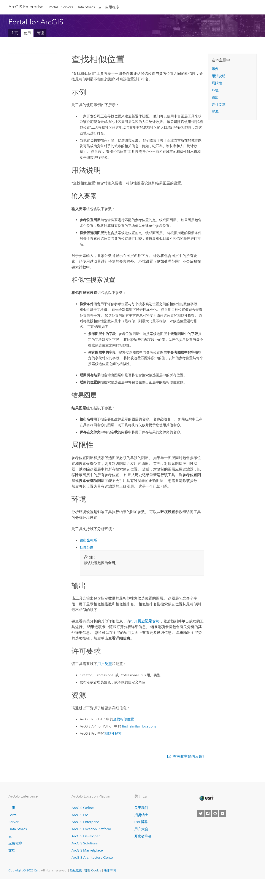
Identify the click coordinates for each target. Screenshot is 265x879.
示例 (215, 69)
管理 (40, 33)
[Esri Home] (206, 798)
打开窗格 (145, 621)
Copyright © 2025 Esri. (24, 870)
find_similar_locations (139, 726)
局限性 (217, 83)
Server (13, 822)
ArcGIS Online (82, 808)
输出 (215, 97)
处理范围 (87, 547)
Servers (67, 7)
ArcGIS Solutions (84, 843)
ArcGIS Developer (85, 836)
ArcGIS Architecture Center (92, 857)
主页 (14, 33)
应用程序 (112, 7)
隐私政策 (76, 870)
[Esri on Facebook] (208, 813)
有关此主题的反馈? (188, 756)
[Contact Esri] (222, 813)
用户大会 (141, 829)
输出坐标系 (88, 540)
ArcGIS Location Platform (91, 829)
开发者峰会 (143, 836)
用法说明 (218, 76)
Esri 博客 (141, 822)
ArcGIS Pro (79, 815)
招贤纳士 (141, 815)
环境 (215, 90)
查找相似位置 (123, 719)
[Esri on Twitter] (200, 813)
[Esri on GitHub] (215, 813)
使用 (27, 33)
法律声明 (110, 870)
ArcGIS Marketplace (87, 850)
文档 (11, 850)
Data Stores (85, 7)
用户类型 (104, 664)
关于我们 (141, 808)
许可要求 (218, 104)
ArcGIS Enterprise (25, 6)
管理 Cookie (92, 870)
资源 (215, 111)
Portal (53, 7)
